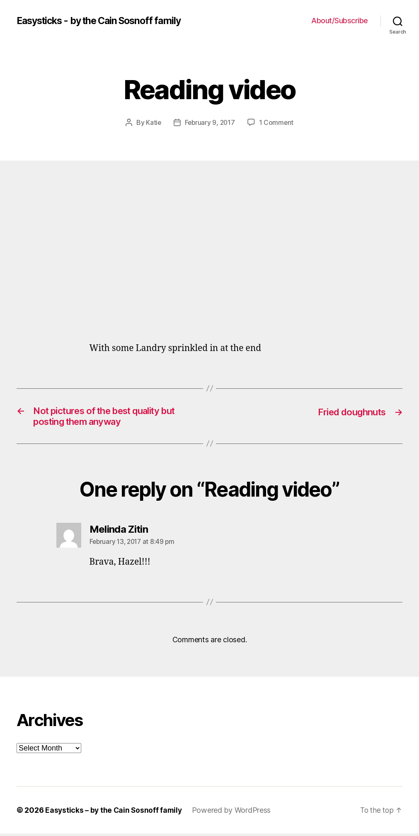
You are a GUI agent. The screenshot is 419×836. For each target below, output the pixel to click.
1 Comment (277, 122)
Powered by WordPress (234, 812)
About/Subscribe (339, 20)
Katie (152, 122)
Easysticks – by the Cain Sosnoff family (114, 812)
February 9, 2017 (210, 122)
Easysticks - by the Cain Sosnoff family (104, 21)
